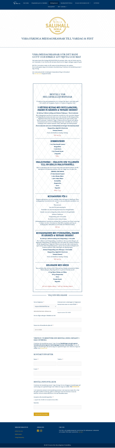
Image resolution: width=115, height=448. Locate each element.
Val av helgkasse (39, 302)
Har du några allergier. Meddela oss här (45, 315)
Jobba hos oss (19, 431)
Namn (36, 359)
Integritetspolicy (19, 437)
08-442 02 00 (38, 73)
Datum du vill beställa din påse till (43, 325)
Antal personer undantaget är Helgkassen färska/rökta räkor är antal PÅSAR (69, 303)
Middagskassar (54, 3)
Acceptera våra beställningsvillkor (44, 397)
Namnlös (36, 403)
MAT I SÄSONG (63, 6)
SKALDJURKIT (51, 6)
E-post (36, 369)
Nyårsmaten (18, 434)
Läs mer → (81, 432)
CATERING (96, 3)
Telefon (60, 359)
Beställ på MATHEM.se (66, 3)
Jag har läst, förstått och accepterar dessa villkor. (46, 399)
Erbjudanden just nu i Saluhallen (39, 3)
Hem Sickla (26, 3)
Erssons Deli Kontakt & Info (83, 3)
